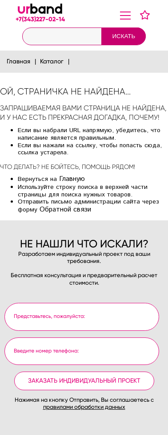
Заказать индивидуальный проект (84, 381)
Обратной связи (65, 210)
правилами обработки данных (84, 407)
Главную (72, 179)
